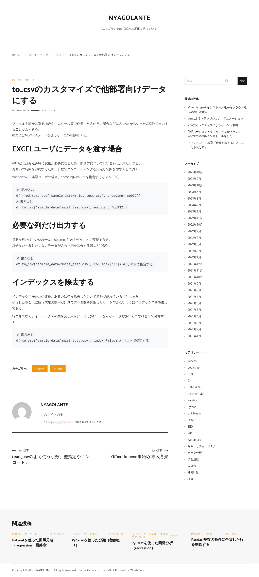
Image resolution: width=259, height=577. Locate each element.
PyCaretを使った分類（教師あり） (96, 542)
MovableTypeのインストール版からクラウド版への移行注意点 (217, 109)
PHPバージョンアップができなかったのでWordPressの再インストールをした (214, 134)
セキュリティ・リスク (202, 446)
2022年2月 (194, 251)
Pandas (192, 400)
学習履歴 (193, 459)
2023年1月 (194, 211)
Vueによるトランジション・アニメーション (215, 118)
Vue (190, 433)
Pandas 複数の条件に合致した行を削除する (217, 542)
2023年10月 (195, 185)
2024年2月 (194, 178)
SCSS (191, 420)
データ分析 (195, 452)
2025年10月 (195, 172)
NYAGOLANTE (129, 18)
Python (17, 79)
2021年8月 (194, 290)
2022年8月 (194, 237)
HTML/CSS (195, 387)
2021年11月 (195, 270)
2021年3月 (194, 322)
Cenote (91, 570)
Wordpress (194, 439)
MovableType (196, 393)
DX (189, 380)
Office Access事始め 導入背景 (129, 454)
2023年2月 (194, 205)
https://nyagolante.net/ (60, 422)
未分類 (192, 465)
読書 (190, 479)
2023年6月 (194, 191)
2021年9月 (194, 283)
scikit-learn (194, 413)
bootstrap (194, 367)
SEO (190, 426)
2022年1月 (194, 257)
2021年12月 (195, 264)
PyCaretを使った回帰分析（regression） (152, 545)
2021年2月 (194, 329)
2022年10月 (195, 224)
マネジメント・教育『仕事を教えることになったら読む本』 (216, 145)
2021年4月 (194, 316)
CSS (190, 374)
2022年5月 (194, 244)
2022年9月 (194, 231)
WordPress (137, 570)
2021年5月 (194, 309)
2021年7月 (194, 296)
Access (192, 361)
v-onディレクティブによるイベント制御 (213, 125)
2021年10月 (195, 277)
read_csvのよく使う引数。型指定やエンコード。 (51, 457)
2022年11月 (195, 218)
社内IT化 (29, 79)
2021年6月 (194, 303)
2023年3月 (194, 198)
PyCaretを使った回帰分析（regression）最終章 (32, 542)
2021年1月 (194, 336)
